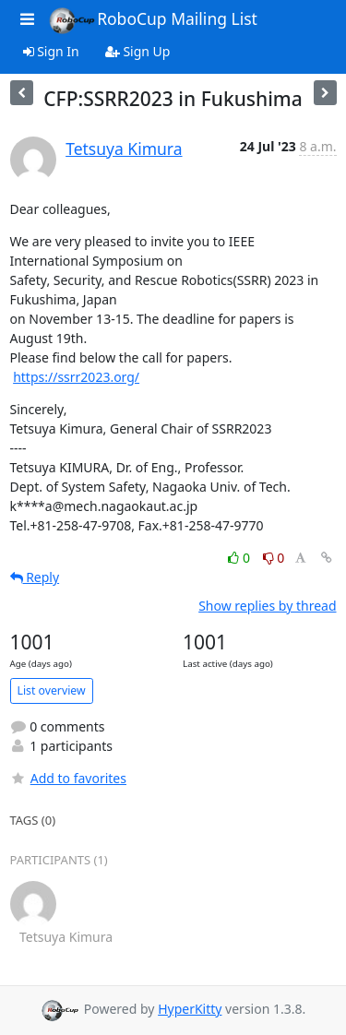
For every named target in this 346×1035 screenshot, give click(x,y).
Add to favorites (68, 778)
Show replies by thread (267, 605)
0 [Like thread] (240, 557)
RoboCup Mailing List (152, 20)
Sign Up (138, 51)
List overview (52, 690)
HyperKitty (189, 1008)
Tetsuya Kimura (124, 148)
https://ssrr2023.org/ (76, 377)
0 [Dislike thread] (274, 557)
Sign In (51, 51)
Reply (35, 577)
